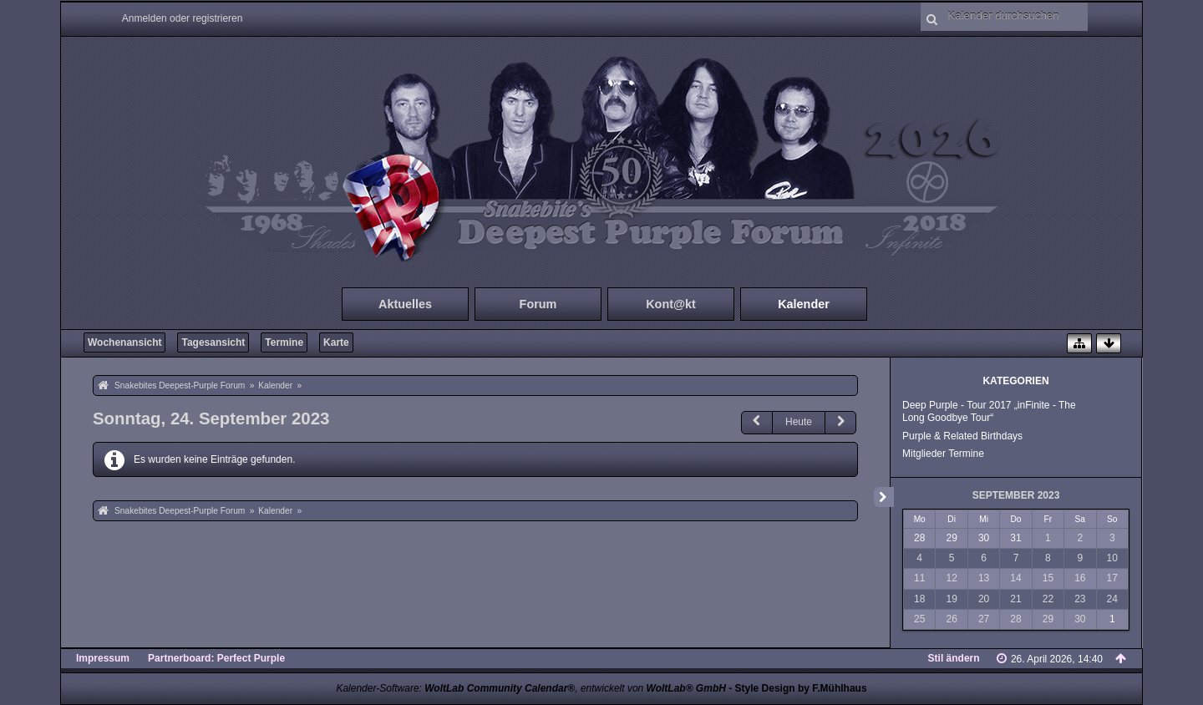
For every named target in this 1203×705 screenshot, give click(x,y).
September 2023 (1016, 495)
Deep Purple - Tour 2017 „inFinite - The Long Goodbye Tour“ (989, 411)
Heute (798, 422)
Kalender (804, 304)
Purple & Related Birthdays (962, 436)
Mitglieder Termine (943, 453)
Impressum (102, 658)
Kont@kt (671, 304)
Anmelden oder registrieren (182, 18)
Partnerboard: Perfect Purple (216, 658)
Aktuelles (405, 304)
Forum (538, 304)
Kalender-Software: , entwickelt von (530, 688)
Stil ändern (954, 658)
